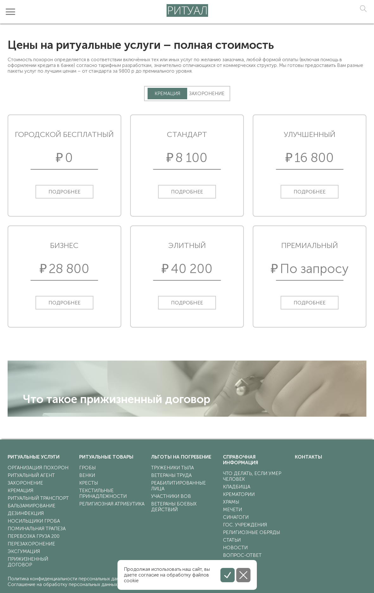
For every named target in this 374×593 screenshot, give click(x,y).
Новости (235, 548)
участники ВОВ (171, 496)
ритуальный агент (31, 475)
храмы (231, 502)
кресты (88, 483)
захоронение (25, 483)
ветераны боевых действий (174, 506)
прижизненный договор (28, 562)
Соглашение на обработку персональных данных (62, 584)
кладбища (236, 487)
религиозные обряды (251, 532)
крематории (239, 494)
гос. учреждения (245, 525)
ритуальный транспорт (38, 498)
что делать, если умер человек (252, 476)
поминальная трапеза (37, 528)
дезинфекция (26, 513)
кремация (20, 490)
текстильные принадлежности (103, 493)
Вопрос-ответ (242, 555)
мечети (232, 509)
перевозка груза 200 (34, 536)
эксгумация (24, 551)
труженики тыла (172, 468)
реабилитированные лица (178, 486)
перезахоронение (31, 544)
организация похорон (38, 468)
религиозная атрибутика (111, 504)
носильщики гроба (34, 521)
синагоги (236, 517)
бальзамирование (31, 506)
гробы (87, 468)
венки (87, 475)
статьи (232, 540)
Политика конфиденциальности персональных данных (67, 579)
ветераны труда (171, 475)
